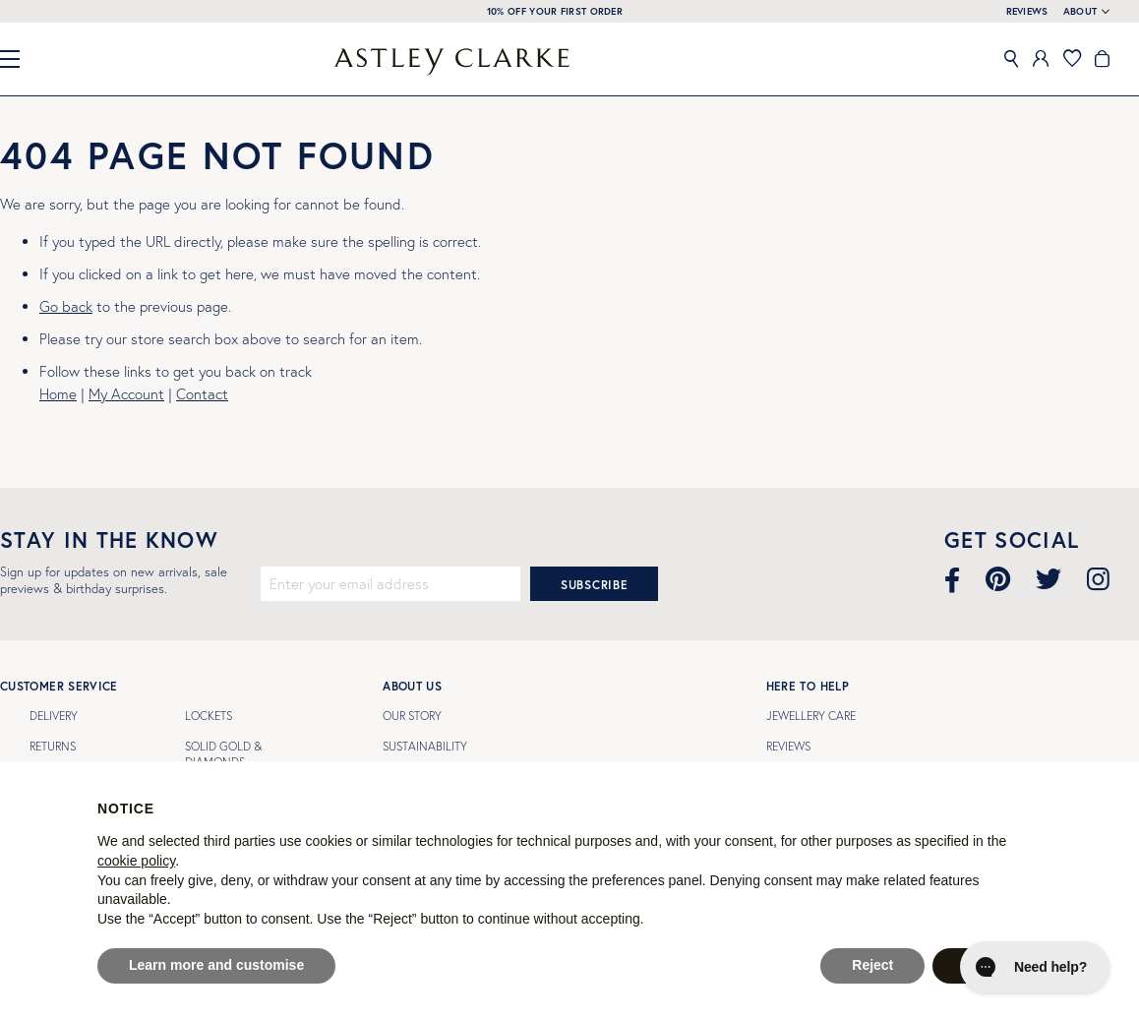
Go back (65, 306)
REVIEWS (1027, 11)
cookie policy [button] (136, 861)
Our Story (412, 715)
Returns (53, 746)
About (1080, 12)
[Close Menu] (17, 59)
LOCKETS (208, 715)
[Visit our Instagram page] (1098, 579)
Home (58, 394)
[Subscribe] (594, 584)
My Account (126, 394)
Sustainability (425, 746)
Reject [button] (872, 965)
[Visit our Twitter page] (1048, 579)
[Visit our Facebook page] (952, 579)
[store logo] (451, 61)
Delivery (54, 715)
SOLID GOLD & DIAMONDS (223, 754)
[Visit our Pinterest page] (998, 579)
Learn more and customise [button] (216, 965)
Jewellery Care (811, 715)
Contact (202, 394)
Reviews (788, 746)
